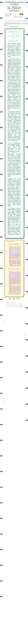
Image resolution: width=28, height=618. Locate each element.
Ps (1, 283)
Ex (1, 17)
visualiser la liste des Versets (14, 26)
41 (19, 21)
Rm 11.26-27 (10, 285)
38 (16, 21)
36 (14, 21)
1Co (26, 98)
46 (24, 21)
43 (21, 21)
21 (24, 20)
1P (26, 323)
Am (1, 455)
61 (14, 22)
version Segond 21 (14, 10)
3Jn (26, 387)
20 (23, 20)
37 (15, 21)
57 (10, 22)
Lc (26, 34)
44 (22, 21)
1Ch (1, 189)
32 (10, 21)
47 (25, 21)
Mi (1, 502)
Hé (26, 291)
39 (17, 21)
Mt (26, 2)
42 (20, 21)
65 (18, 22)
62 (15, 22)
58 (11, 22)
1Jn (26, 355)
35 (13, 21)
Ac (26, 66)
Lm (1, 377)
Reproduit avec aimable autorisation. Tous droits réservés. (15, 306)
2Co (26, 114)
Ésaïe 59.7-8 (11, 243)
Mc (26, 18)
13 (16, 20)
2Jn (26, 371)
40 (18, 21)
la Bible (14, 7)
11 (14, 20)
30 (8, 21)
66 (19, 22)
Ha (1, 533)
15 (18, 20)
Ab (1, 471)
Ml (1, 596)
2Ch (1, 205)
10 (13, 20)
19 (22, 20)
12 (15, 20)
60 (13, 22)
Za (1, 580)
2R (1, 174)
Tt (26, 259)
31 (9, 21)
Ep (26, 146)
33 (11, 21)
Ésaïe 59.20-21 (11, 268)
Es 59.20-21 (10, 271)
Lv (1, 33)
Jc (26, 307)
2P (26, 339)
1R (1, 158)
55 (8, 22)
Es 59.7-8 (10, 246)
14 (17, 20)
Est (1, 252)
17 (20, 20)
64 (17, 22)
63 (16, 22)
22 (25, 20)
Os (1, 424)
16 (19, 20)
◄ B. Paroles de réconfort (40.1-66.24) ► (14, 32)
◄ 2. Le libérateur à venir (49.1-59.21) (14, 36)
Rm (26, 82)
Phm (26, 275)
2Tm (26, 243)
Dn (1, 408)
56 (9, 22)
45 (23, 21)
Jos (1, 80)
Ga (26, 130)
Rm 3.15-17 (10, 259)
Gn (1, 2)
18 (21, 20)
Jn (26, 50)
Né (1, 236)
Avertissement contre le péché (12, 41)
